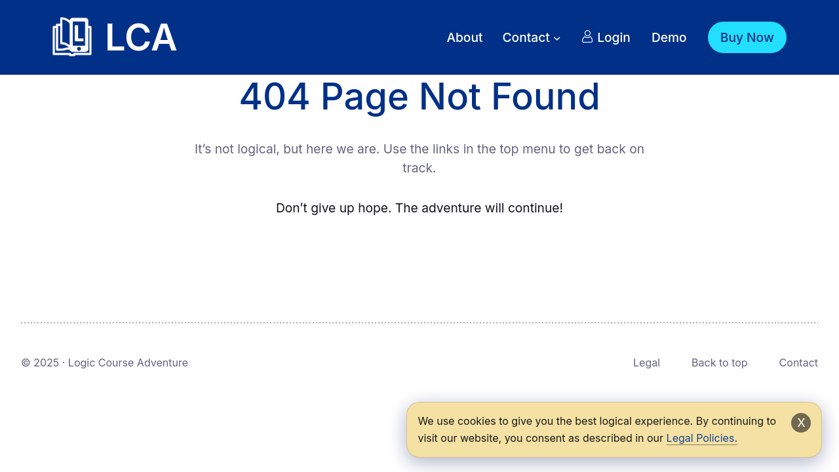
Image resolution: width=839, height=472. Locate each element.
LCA (141, 37)
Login (606, 37)
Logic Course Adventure (128, 362)
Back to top (720, 362)
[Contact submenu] (557, 37)
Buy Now (747, 37)
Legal (646, 362)
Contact (798, 362)
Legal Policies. (702, 437)
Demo (669, 37)
